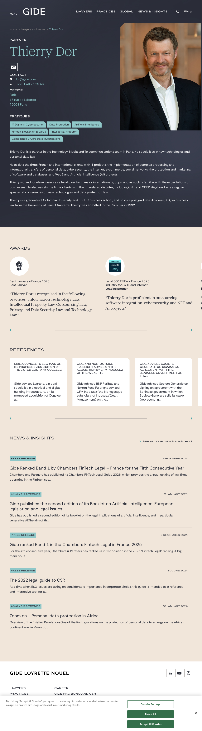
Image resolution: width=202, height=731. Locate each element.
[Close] (196, 715)
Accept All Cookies (150, 726)
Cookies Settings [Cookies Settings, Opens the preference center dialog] (150, 706)
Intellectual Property (64, 131)
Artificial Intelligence (87, 124)
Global (126, 11)
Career (61, 688)
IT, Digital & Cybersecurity (28, 124)
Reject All (150, 716)
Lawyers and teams (33, 29)
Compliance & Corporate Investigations (36, 138)
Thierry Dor (56, 29)
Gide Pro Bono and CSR (75, 693)
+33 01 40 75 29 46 (27, 84)
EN (187, 11)
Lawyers (84, 11)
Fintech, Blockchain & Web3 (29, 131)
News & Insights (152, 11)
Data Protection (59, 124)
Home (13, 29)
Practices (105, 11)
